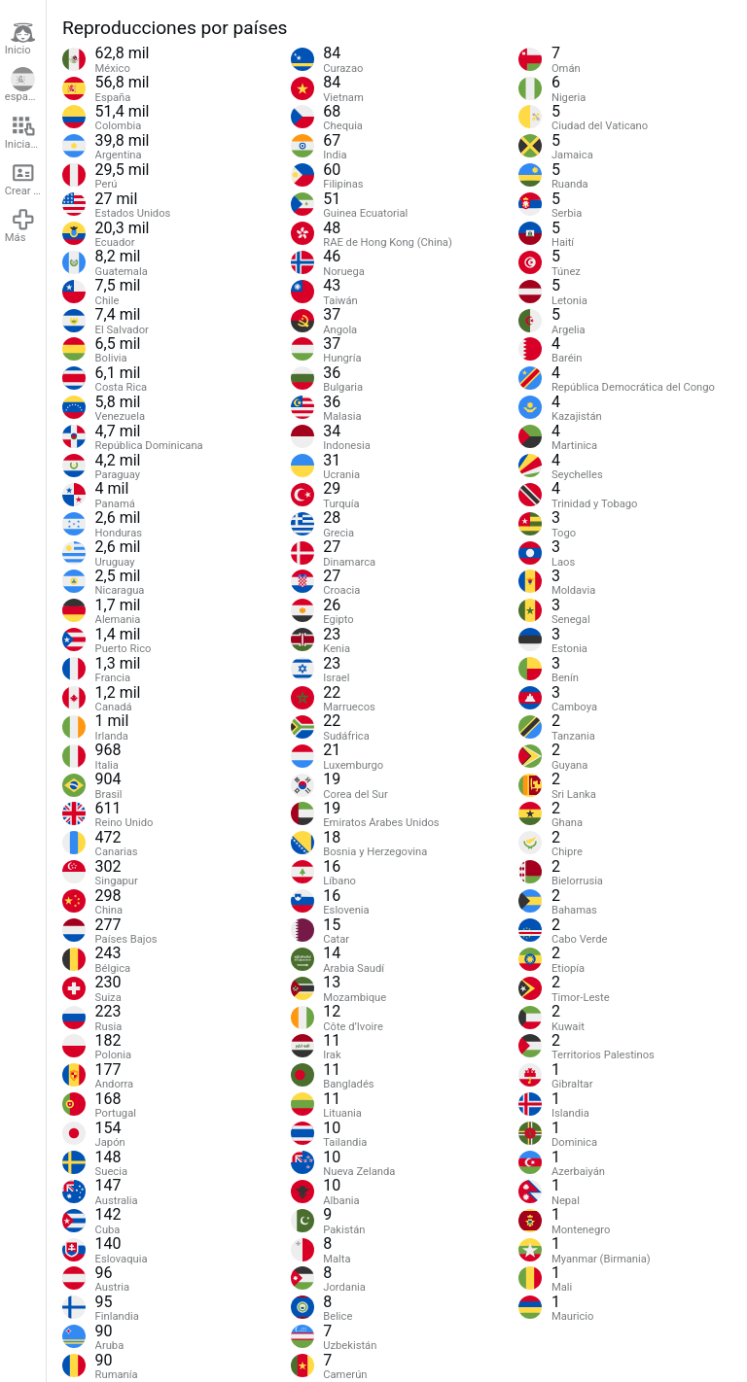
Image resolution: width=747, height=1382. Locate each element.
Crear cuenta (25, 178)
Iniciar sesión (25, 132)
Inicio (20, 38)
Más (20, 225)
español (24, 85)
